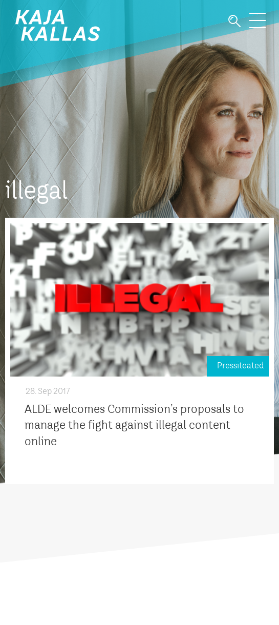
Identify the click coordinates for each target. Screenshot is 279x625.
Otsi (234, 21)
